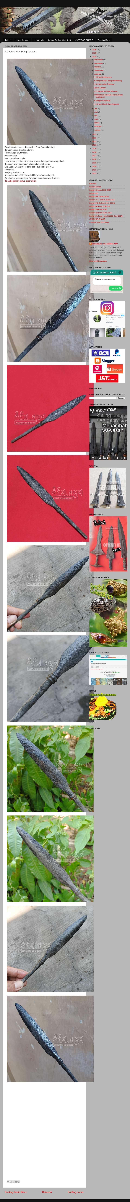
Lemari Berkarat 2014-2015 (100, 213)
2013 (94, 170)
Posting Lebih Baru (15, 1192)
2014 (94, 166)
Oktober (97, 67)
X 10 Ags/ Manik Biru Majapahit (106, 104)
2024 (94, 57)
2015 (94, 163)
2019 (94, 149)
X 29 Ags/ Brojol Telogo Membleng (108, 81)
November (98, 63)
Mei (96, 116)
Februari (98, 126)
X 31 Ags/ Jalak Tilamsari (104, 84)
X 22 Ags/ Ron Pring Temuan (105, 91)
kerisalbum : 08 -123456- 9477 (105, 244)
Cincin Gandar (100, 88)
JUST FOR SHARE (84, 40)
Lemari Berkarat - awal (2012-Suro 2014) (106, 216)
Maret (97, 123)
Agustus (98, 74)
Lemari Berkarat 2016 (98, 209)
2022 (94, 138)
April (96, 119)
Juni (96, 112)
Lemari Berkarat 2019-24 (59, 40)
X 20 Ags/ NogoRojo (102, 101)
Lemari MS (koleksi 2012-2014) (102, 203)
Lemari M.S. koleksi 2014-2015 (102, 200)
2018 (94, 152)
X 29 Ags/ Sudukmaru (103, 77)
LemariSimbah (22, 40)
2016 (94, 159)
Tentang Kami (104, 40)
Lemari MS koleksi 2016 (99, 196)
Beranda (47, 1192)
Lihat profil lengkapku (98, 261)
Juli (96, 109)
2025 (94, 53)
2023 (94, 134)
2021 (94, 142)
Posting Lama (75, 1192)
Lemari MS (39, 40)
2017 (94, 156)
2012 (94, 173)
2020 (94, 145)
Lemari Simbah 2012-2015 (100, 190)
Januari (97, 130)
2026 (94, 50)
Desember (98, 60)
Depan (8, 40)
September (99, 70)
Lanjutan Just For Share (99, 222)
